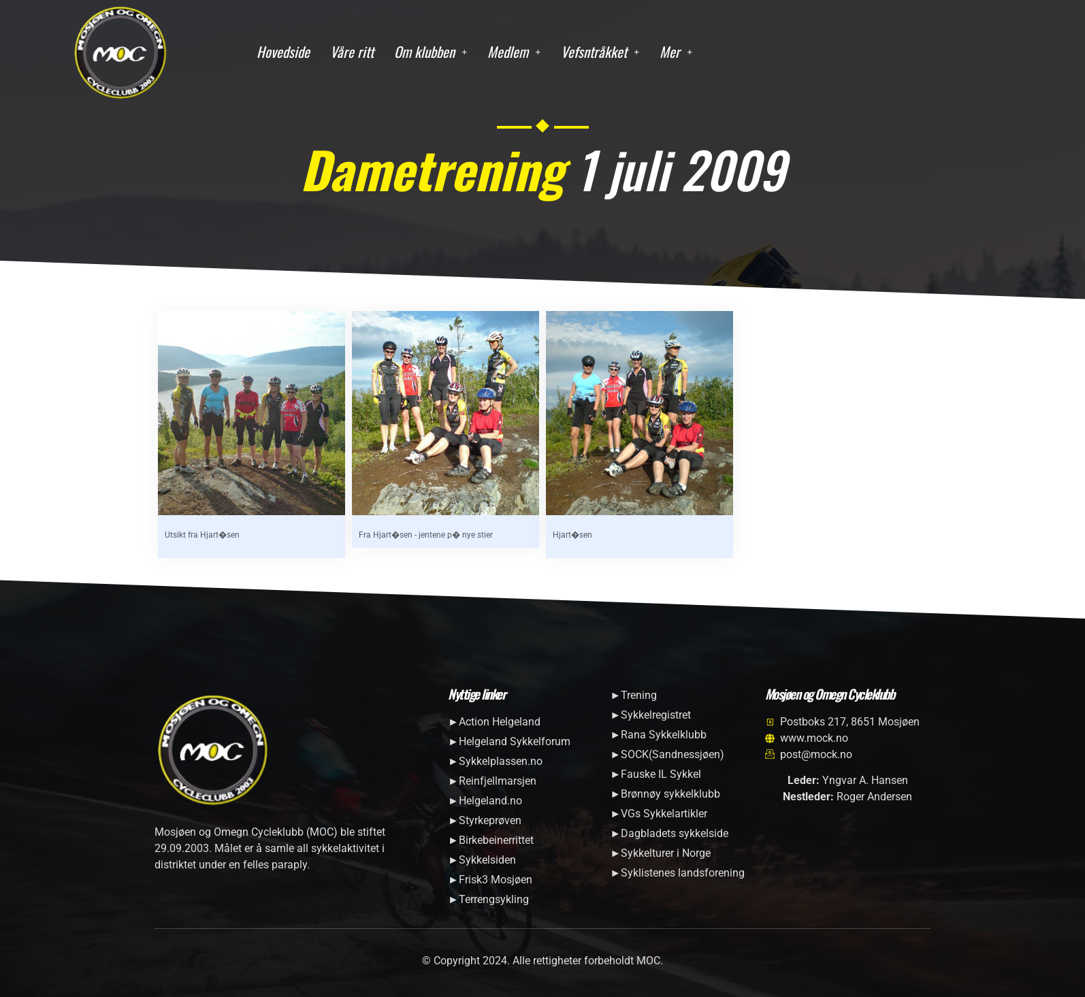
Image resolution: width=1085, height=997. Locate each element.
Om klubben (430, 51)
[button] (430, 52)
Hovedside (283, 51)
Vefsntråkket (600, 51)
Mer (676, 51)
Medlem (513, 51)
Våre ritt (352, 51)
